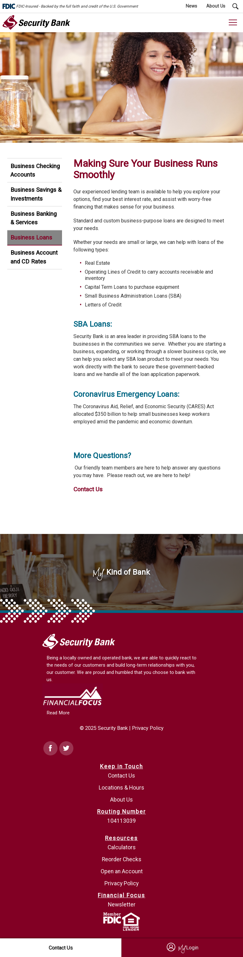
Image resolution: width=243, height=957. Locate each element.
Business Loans (31, 237)
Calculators (122, 847)
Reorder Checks (121, 859)
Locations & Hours (121, 787)
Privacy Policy (148, 728)
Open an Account (122, 871)
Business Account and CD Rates (34, 257)
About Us (121, 799)
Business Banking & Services (33, 218)
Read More (58, 713)
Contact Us (88, 489)
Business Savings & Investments (35, 194)
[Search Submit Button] (235, 6)
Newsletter (121, 904)
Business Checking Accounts (35, 170)
